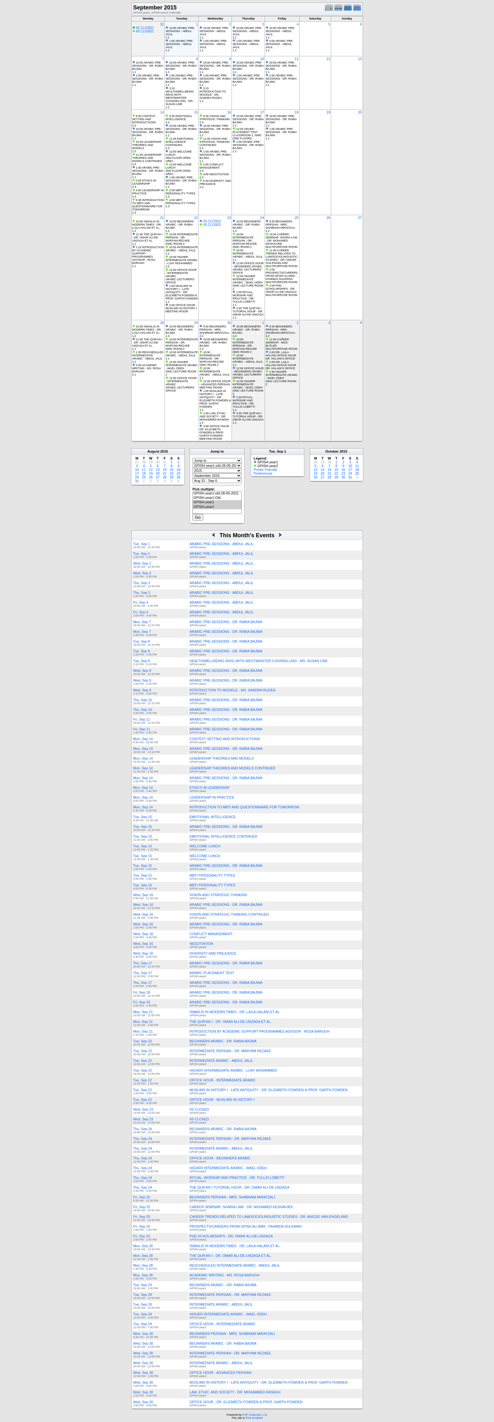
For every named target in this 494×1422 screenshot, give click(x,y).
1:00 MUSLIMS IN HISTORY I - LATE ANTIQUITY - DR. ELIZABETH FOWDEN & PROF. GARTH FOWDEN (181, 292)
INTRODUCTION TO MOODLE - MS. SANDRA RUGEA (233, 690)
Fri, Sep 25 (141, 1197)
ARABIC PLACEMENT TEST (212, 973)
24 (262, 218)
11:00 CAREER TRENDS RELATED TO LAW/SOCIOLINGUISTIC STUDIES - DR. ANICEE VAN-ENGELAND (281, 257)
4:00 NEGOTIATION (216, 174)
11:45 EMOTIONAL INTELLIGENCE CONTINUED (179, 142)
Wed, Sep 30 (143, 1334)
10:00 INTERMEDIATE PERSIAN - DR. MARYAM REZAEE (181, 237)
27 (360, 218)
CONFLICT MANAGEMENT (211, 934)
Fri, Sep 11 (141, 719)
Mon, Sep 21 (143, 1012)
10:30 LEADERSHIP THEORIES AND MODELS (147, 145)
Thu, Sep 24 (142, 1129)
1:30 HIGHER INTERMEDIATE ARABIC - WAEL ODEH (282, 375)
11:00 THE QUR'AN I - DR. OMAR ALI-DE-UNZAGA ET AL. (147, 237)
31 (162, 24)
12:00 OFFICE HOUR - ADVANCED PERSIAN (215, 383)
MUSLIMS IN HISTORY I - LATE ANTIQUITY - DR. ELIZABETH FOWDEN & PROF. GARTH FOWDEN (269, 1090)
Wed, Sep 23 (143, 1109)
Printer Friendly (265, 469)
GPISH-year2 (217, 507)
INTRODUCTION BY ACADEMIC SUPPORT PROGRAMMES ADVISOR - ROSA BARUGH (260, 1031)
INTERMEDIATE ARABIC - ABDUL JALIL (221, 1060)
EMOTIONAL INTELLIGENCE (213, 817)
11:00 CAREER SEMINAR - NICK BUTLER (277, 342)
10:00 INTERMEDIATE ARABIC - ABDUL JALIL (181, 249)
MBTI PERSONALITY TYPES (212, 875)
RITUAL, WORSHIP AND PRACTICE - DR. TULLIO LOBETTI (237, 1177)
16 (229, 112)
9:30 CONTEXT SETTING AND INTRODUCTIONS (144, 119)
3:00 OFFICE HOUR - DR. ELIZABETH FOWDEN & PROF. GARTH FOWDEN (215, 431)
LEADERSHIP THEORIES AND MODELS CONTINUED (232, 768)
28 (162, 323)
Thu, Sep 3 (141, 583)
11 (296, 59)
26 (328, 218)
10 (262, 59)
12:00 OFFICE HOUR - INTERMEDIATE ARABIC (181, 273)
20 (360, 112)
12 (328, 59)
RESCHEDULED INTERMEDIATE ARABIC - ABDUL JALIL (235, 1265)
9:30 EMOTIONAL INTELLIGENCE (178, 117)
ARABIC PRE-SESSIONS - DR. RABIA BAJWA (226, 622)
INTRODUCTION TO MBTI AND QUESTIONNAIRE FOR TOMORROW (244, 807)
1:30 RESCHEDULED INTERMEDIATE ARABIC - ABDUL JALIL (148, 355)
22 (196, 218)
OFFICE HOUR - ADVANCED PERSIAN (221, 1373)
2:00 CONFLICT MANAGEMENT (211, 166)
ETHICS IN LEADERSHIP (210, 787)
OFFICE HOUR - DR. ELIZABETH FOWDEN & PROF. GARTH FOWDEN (246, 1402)
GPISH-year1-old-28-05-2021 (217, 493)
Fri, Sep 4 (140, 602)
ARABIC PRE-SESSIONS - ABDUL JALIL (222, 544)
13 (360, 59)
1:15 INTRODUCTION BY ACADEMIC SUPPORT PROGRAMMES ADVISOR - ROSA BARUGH (148, 255)
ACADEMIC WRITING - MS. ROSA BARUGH (225, 1275)
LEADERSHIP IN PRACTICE (212, 797)
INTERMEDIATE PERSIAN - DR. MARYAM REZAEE (230, 1051)
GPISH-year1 (217, 502)
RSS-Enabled (254, 1417)
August (153, 451)
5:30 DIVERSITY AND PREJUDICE (215, 182)
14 (162, 112)
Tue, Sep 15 (142, 817)
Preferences (263, 473)
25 (296, 218)
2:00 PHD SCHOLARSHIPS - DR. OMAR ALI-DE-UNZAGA (281, 288)
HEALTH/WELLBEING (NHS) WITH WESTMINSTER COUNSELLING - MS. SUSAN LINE (259, 661)
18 (296, 112)
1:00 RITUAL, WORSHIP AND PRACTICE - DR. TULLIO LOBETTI (244, 297)
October (332, 451)
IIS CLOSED (144, 28)
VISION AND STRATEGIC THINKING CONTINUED (229, 914)
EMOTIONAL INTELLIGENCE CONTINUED (223, 836)
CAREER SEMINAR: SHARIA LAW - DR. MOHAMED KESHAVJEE (241, 1207)
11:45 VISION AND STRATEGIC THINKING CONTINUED (214, 142)
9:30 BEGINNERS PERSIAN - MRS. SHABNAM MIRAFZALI (280, 224)
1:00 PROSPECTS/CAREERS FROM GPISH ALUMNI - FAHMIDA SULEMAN (282, 274)
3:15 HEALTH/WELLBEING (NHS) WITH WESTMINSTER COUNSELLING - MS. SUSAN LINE (179, 96)
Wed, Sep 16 (143, 895)
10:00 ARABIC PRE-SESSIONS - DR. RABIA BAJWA (148, 65)
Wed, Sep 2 (142, 563)
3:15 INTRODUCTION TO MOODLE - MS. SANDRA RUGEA (212, 93)
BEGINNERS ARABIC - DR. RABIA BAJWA (223, 1041)
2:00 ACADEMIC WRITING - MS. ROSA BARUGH (146, 368)
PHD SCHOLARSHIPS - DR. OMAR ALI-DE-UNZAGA (231, 1236)
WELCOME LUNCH (205, 846)
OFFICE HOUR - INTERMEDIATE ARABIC (223, 1080)
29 (196, 323)
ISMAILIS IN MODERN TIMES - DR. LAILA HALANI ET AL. (235, 1012)
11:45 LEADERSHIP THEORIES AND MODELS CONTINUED (147, 158)
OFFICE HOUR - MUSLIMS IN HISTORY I (222, 1099)
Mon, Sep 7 (142, 622)
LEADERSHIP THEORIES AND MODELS (222, 758)
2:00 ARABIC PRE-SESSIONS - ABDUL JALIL (280, 44)
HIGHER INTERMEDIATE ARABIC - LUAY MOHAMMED (233, 1070)
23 (229, 218)
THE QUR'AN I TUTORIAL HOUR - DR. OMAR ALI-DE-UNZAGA (240, 1187)
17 (262, 112)
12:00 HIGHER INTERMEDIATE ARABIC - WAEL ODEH (247, 279)
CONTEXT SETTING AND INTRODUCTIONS (225, 739)
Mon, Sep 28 (143, 1246)
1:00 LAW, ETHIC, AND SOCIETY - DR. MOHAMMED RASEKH (214, 416)
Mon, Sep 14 (143, 739)
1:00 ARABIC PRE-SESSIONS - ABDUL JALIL (179, 44)
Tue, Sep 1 (141, 544)
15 (196, 112)
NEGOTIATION (201, 943)
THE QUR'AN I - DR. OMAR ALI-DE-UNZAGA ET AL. (231, 1021)
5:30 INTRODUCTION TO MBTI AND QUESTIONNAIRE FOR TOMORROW (148, 204)
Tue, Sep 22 (142, 1041)
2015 (164, 451)
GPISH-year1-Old (217, 498)
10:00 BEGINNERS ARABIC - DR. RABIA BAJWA (179, 224)
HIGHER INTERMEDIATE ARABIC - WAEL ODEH (228, 1168)
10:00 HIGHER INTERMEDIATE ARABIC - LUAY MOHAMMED (181, 260)
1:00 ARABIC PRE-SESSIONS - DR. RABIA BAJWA (148, 78)
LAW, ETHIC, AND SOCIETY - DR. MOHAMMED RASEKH (235, 1392)
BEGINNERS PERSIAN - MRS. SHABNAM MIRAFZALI (232, 1197)
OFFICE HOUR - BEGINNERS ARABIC (220, 1158)
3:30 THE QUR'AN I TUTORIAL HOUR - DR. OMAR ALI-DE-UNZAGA (248, 311)
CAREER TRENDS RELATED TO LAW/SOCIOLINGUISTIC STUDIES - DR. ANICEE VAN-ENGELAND (269, 1216)
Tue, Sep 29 (142, 1285)
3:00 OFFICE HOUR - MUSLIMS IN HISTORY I (181, 307)
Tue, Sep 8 (141, 641)
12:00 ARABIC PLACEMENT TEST (245, 130)
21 (162, 218)
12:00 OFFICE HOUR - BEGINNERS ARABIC (248, 265)
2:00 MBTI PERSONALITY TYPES (180, 192)
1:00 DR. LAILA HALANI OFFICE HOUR (281, 354)
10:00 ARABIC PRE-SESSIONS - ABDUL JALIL (180, 31)
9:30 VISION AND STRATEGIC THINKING (214, 117)
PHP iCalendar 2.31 (254, 1414)
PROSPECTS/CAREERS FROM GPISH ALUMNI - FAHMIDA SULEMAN (246, 1226)
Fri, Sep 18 (141, 992)
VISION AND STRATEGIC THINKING (219, 895)
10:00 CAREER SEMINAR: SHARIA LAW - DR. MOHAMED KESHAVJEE (281, 239)
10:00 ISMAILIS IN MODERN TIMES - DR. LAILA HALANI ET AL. (147, 224)
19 (328, 112)
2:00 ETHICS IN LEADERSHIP (144, 182)
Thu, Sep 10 (142, 700)
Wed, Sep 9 (142, 670)
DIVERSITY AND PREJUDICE (213, 953)
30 (229, 323)
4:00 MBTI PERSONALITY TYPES (180, 201)
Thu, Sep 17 (142, 963)
